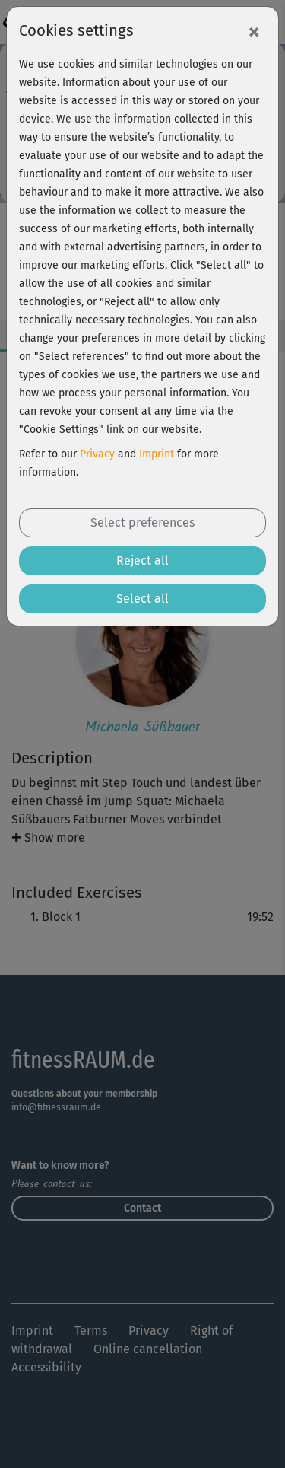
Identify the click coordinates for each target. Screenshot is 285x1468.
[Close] (254, 31)
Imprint (156, 453)
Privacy (97, 453)
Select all (142, 598)
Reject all (142, 560)
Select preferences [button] (142, 522)
